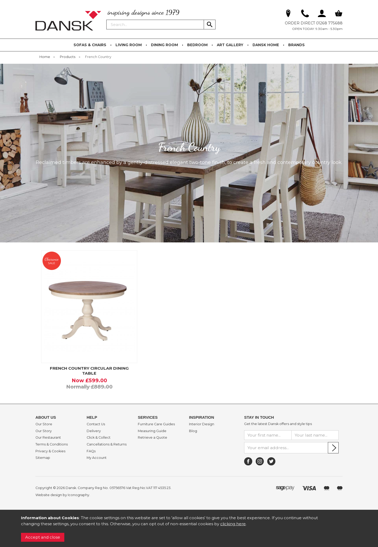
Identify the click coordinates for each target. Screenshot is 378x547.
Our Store (43, 424)
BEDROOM (197, 45)
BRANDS (296, 45)
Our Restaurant (48, 437)
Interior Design (201, 424)
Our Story (43, 431)
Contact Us (96, 424)
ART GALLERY (230, 45)
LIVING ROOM (129, 45)
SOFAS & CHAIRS (90, 45)
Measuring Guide (152, 431)
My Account (97, 458)
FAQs (91, 451)
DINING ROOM (164, 45)
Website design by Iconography (62, 495)
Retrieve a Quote (152, 437)
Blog (193, 431)
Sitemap (42, 458)
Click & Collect (99, 437)
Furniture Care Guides (156, 424)
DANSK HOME (266, 45)
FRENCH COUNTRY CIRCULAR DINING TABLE (89, 371)
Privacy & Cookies (50, 451)
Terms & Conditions (51, 444)
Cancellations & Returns (107, 444)
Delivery (94, 431)
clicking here (233, 523)
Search (106, 19)
